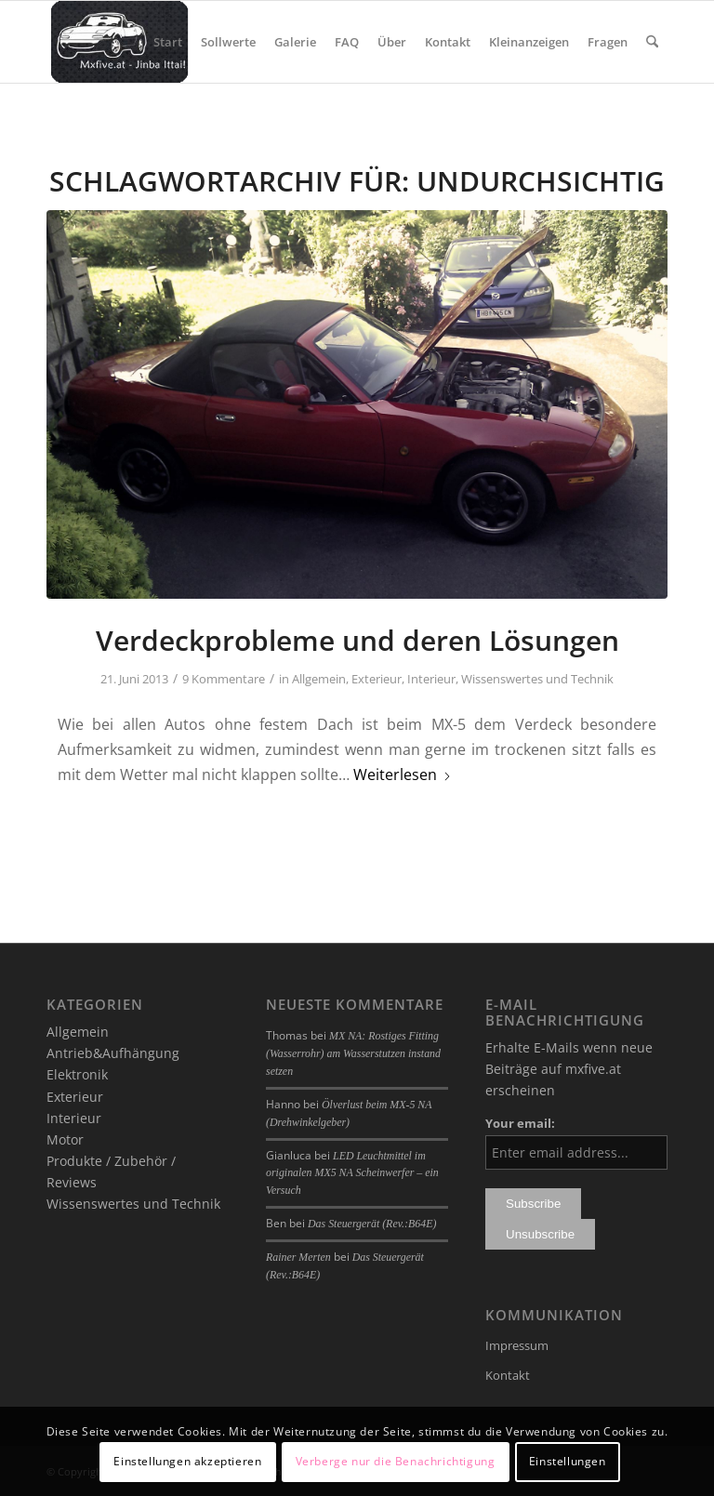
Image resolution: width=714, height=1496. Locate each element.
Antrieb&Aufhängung (112, 1053)
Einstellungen (567, 1461)
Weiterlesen (402, 774)
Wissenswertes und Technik (537, 678)
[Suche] (652, 42)
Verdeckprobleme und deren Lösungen (357, 640)
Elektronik (77, 1074)
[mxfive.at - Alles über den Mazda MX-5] (119, 42)
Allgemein (319, 678)
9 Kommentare (223, 678)
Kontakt (507, 1375)
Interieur (431, 678)
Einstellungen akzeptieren (187, 1461)
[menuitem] (168, 42)
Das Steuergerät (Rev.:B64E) (372, 1223)
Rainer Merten (298, 1257)
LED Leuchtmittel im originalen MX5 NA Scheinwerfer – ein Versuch (352, 1173)
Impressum (517, 1345)
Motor (65, 1139)
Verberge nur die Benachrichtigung (396, 1461)
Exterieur (376, 678)
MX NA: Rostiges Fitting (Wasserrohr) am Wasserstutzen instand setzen (353, 1053)
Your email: (520, 1123)
